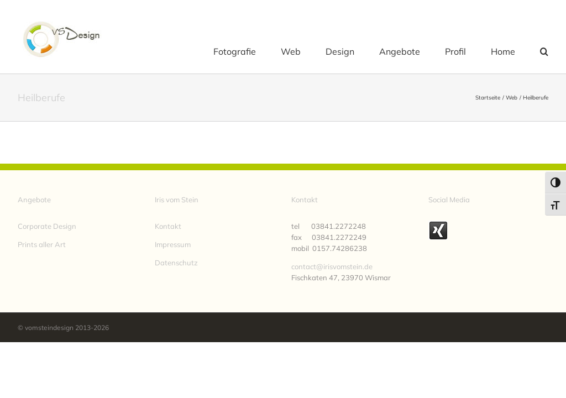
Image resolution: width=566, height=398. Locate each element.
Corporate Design (47, 226)
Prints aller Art (42, 244)
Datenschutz (176, 262)
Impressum (173, 244)
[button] (544, 51)
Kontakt (168, 226)
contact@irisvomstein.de (332, 266)
